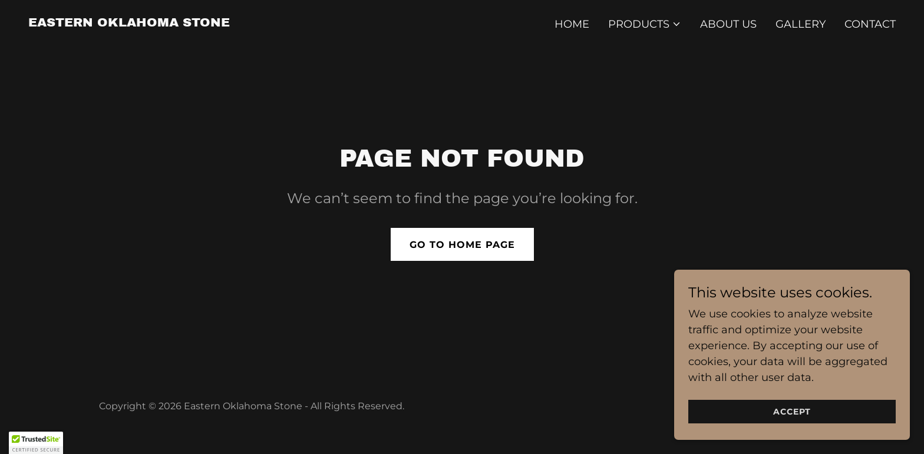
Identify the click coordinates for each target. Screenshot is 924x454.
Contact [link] (870, 24)
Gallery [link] (801, 24)
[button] (644, 24)
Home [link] (572, 24)
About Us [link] (728, 24)
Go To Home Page (462, 244)
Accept (792, 411)
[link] (129, 22)
